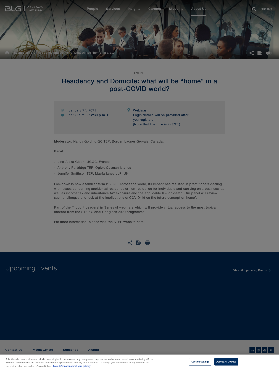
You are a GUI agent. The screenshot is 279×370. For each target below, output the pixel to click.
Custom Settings (200, 364)
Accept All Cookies (226, 364)
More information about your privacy (72, 368)
